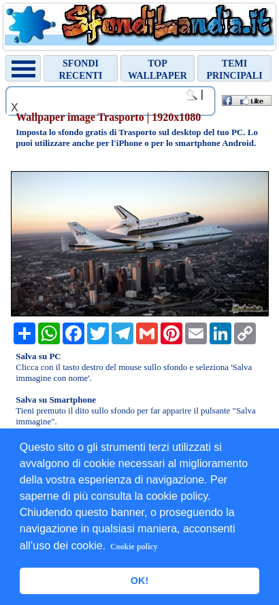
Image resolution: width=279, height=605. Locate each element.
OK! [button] (139, 580)
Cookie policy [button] (134, 546)
